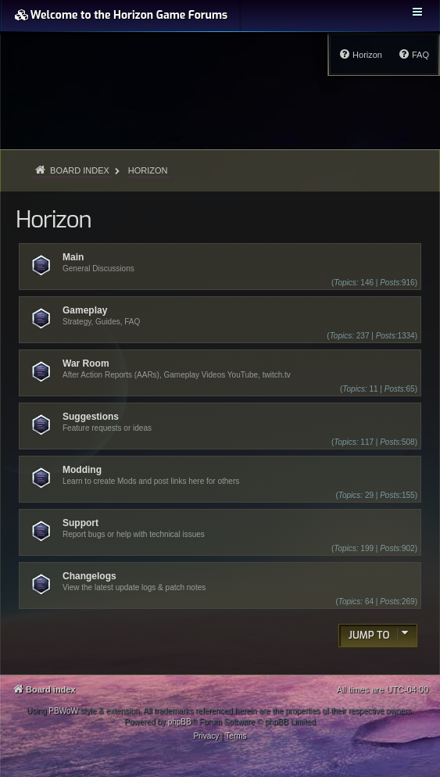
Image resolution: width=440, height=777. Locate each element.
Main (73, 257)
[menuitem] (413, 54)
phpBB (179, 722)
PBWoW (63, 711)
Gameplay (85, 310)
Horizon (53, 219)
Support (80, 522)
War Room (86, 363)
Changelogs (89, 576)
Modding (82, 469)
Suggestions (91, 416)
